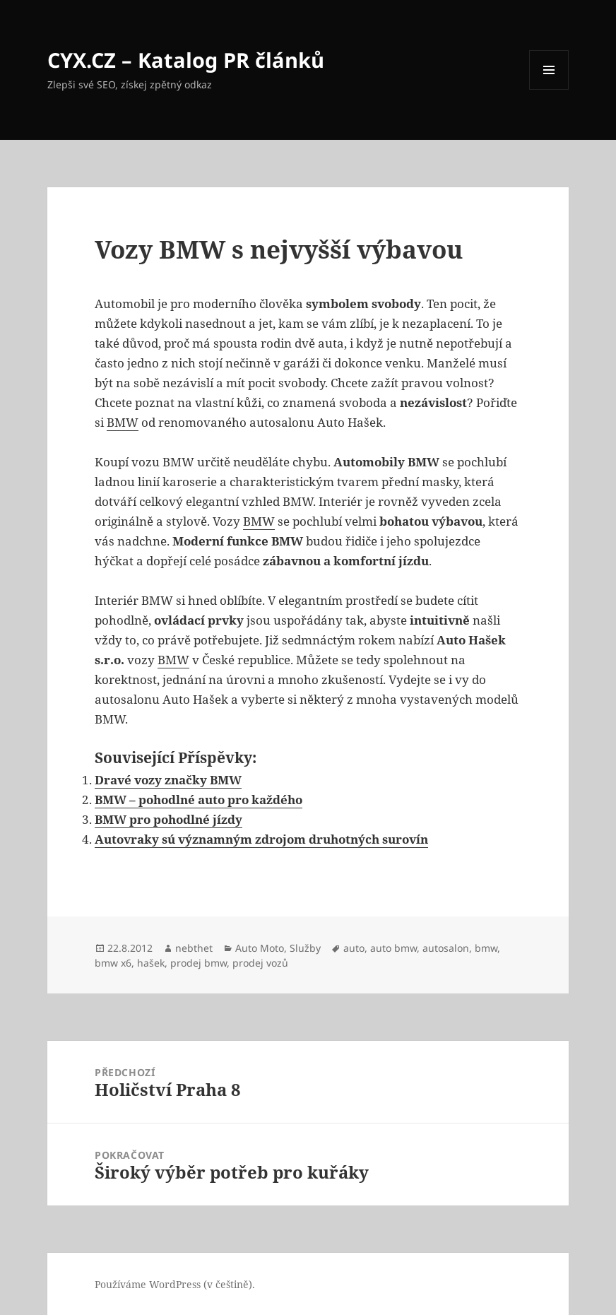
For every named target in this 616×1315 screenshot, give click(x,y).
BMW (122, 422)
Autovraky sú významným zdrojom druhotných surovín (261, 839)
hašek (151, 962)
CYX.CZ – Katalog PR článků (185, 59)
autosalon (445, 948)
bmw (486, 948)
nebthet (194, 948)
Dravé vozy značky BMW (168, 780)
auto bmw (393, 948)
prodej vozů (260, 962)
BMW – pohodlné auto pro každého (198, 799)
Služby (305, 948)
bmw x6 (113, 962)
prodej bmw (198, 962)
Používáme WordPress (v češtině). (175, 1284)
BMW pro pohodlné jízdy (168, 819)
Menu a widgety (549, 89)
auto (354, 948)
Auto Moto (259, 948)
